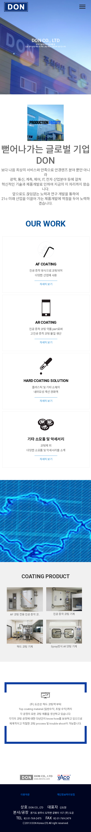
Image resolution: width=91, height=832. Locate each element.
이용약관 (25, 794)
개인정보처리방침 (66, 794)
